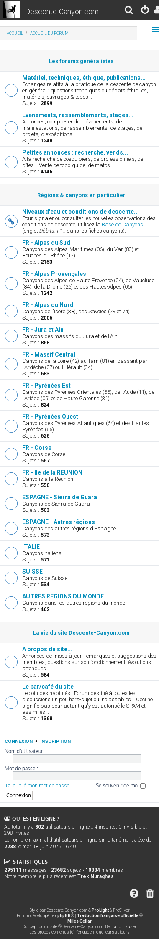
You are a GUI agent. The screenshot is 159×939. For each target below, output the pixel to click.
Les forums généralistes (81, 61)
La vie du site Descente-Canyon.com (81, 632)
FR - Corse (36, 447)
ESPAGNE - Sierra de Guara (59, 497)
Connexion (19, 741)
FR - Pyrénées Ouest (50, 416)
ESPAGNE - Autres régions (58, 522)
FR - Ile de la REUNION (52, 472)
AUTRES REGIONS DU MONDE (63, 596)
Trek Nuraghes (95, 876)
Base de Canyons (122, 224)
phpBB (64, 915)
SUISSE (32, 571)
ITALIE (31, 546)
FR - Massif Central (48, 354)
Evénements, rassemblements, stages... (77, 115)
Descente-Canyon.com (62, 11)
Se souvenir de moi (121, 785)
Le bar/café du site (48, 686)
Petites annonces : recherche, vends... (75, 152)
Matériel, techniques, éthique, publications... (84, 77)
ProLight (100, 910)
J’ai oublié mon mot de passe (37, 786)
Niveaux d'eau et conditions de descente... (80, 211)
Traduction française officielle (107, 915)
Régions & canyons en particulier (81, 195)
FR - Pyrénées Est (46, 385)
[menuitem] (129, 11)
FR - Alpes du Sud (46, 242)
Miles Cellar (79, 921)
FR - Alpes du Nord (48, 305)
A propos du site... (47, 649)
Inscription (55, 741)
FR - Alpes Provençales (54, 273)
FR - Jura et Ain (43, 329)
